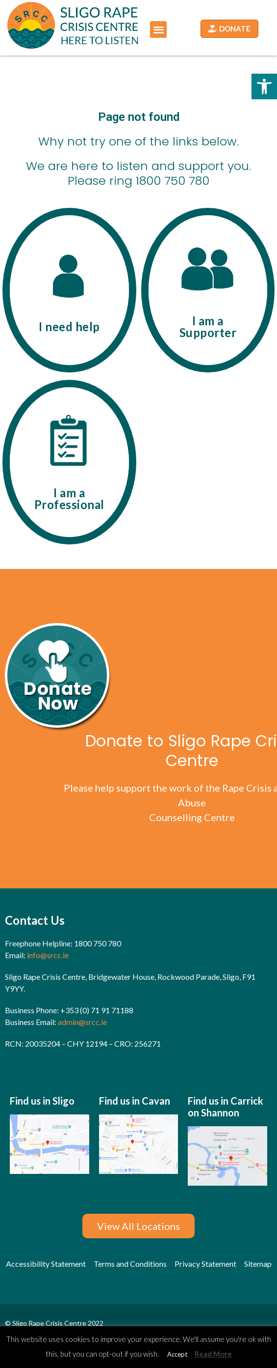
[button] (158, 29)
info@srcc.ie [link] (47, 955)
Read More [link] (213, 1353)
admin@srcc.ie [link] (82, 1021)
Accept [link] (177, 1354)
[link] (264, 86)
